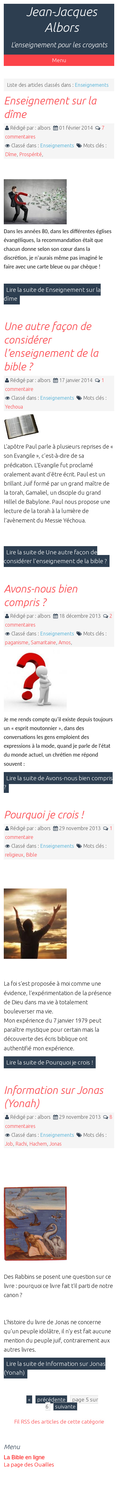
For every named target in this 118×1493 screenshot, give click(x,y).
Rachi (21, 1144)
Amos (65, 642)
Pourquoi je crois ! (43, 814)
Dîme (11, 154)
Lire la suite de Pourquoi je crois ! (49, 1062)
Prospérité (30, 154)
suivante (65, 1406)
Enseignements (57, 145)
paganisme (16, 642)
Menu (59, 60)
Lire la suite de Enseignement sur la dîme (52, 294)
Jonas (55, 1144)
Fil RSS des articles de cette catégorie (59, 1422)
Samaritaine (43, 642)
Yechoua (14, 407)
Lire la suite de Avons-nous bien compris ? (58, 782)
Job (9, 1144)
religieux (14, 855)
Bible (31, 855)
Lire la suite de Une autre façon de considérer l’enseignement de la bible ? (55, 556)
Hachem (38, 1144)
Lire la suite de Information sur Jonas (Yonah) (54, 1368)
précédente (51, 1399)
